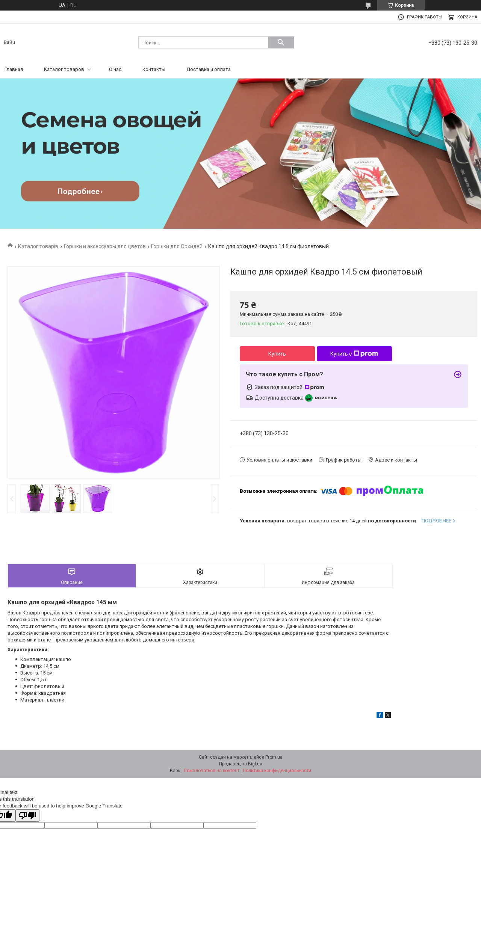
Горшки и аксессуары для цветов (105, 246)
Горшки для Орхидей (177, 246)
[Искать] (281, 42)
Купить (277, 354)
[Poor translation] (27, 815)
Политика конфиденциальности (277, 770)
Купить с (354, 353)
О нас (115, 69)
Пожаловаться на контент (211, 770)
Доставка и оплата (208, 69)
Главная (14, 69)
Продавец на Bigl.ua (240, 764)
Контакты (153, 69)
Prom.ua (274, 757)
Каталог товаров (64, 69)
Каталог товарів (38, 246)
